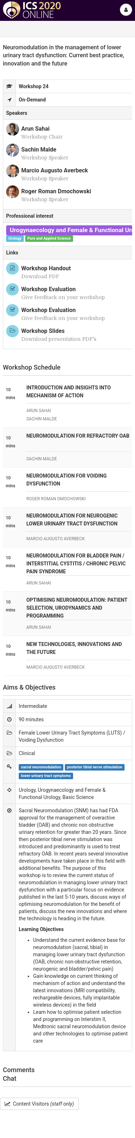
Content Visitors (39, 1104)
